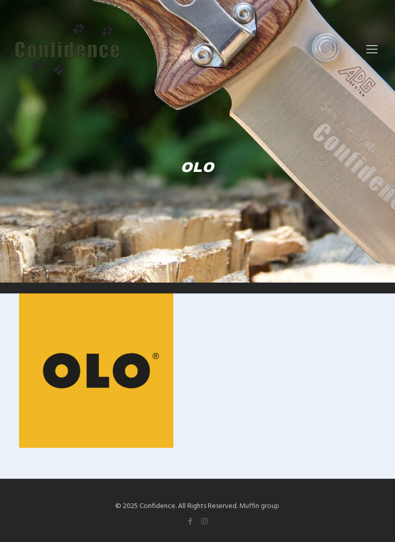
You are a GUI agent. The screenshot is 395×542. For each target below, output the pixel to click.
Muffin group (259, 505)
